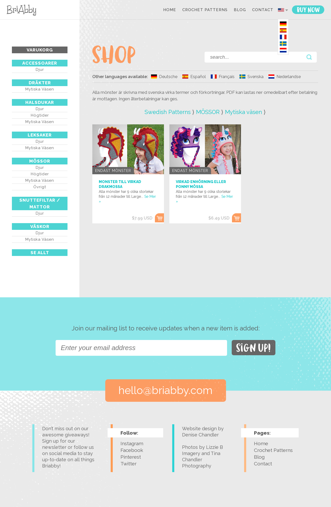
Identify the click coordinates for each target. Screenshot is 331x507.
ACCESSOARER (39, 63)
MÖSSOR (39, 161)
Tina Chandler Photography (201, 459)
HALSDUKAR (39, 102)
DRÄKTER (40, 82)
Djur (40, 69)
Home (169, 10)
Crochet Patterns (205, 10)
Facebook (132, 450)
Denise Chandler (200, 434)
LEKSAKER (40, 135)
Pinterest (131, 457)
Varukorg (40, 49)
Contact (262, 10)
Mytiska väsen (39, 89)
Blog (240, 10)
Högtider (40, 115)
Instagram (132, 443)
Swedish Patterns (168, 112)
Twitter (129, 463)
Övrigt (39, 187)
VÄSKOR (39, 226)
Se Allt (40, 252)
